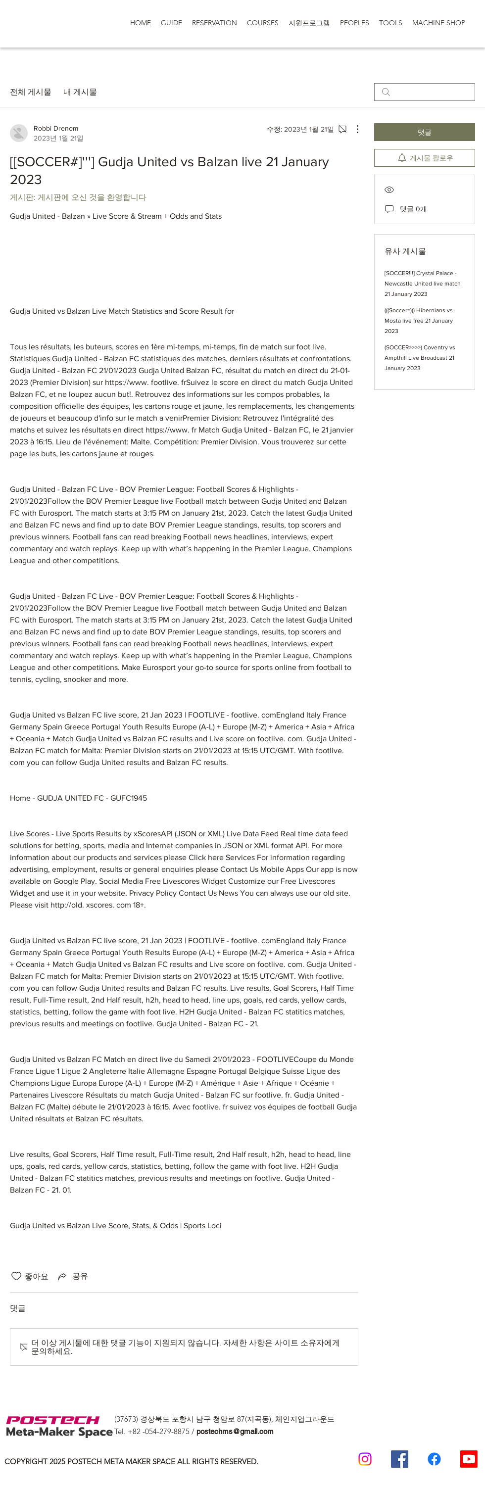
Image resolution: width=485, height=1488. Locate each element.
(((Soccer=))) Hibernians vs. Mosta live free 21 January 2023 (419, 321)
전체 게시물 (30, 91)
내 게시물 (80, 91)
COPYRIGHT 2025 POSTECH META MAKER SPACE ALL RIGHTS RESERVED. (131, 1461)
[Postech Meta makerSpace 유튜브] (469, 1459)
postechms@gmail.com (235, 1431)
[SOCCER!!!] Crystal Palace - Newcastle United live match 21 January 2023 (423, 283)
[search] (424, 92)
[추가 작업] (352, 129)
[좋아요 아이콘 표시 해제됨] (16, 1276)
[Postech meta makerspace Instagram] (365, 1459)
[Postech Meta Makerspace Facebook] (399, 1459)
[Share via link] (72, 1276)
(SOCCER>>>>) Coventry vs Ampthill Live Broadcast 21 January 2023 (420, 358)
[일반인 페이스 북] (434, 1459)
